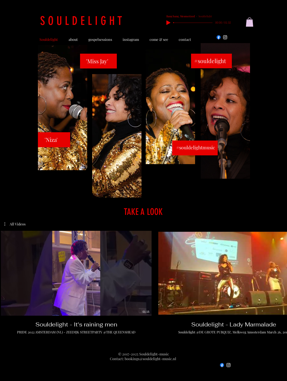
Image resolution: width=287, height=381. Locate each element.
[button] (249, 22)
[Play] (168, 22)
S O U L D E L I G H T (81, 21)
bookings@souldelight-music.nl (150, 358)
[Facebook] (218, 37)
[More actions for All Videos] (15, 224)
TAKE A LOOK (143, 212)
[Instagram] (225, 37)
